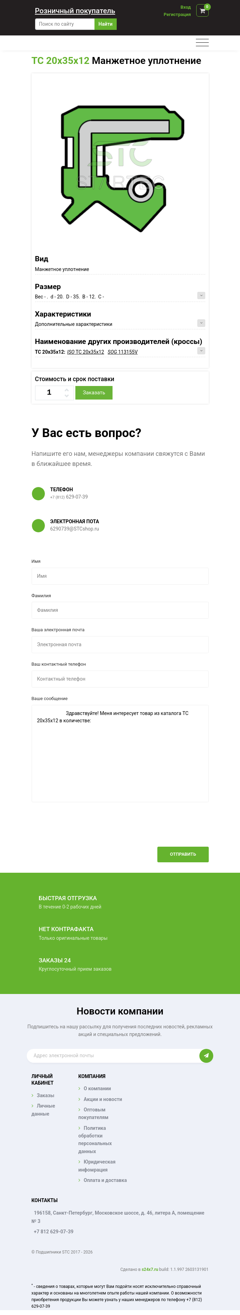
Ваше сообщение (50, 698)
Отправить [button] (183, 854)
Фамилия (41, 595)
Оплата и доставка (105, 1180)
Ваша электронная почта (58, 629)
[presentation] (156, 829)
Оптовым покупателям (93, 1113)
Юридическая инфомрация (97, 1165)
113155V (123, 352)
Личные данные (43, 1109)
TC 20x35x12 (61, 60)
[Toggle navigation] (202, 43)
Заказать (94, 392)
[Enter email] (113, 1056)
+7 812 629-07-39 (54, 1231)
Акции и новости (103, 1099)
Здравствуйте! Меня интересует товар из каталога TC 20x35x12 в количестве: (120, 753)
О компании (97, 1088)
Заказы (45, 1095)
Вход (186, 7)
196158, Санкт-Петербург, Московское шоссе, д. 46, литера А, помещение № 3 (118, 1217)
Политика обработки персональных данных (95, 1139)
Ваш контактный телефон (59, 664)
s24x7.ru (150, 1269)
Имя (36, 561)
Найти (106, 24)
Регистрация (177, 14)
